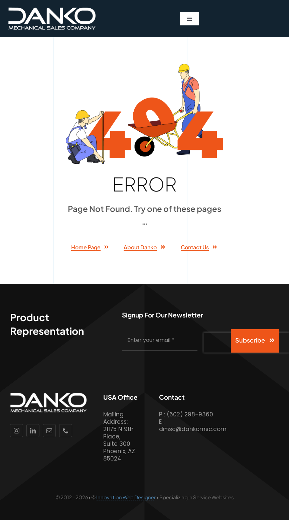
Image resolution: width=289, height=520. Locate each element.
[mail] (49, 430)
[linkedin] (32, 430)
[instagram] (16, 430)
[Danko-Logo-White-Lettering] (52, 10)
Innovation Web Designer (126, 497)
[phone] (65, 430)
